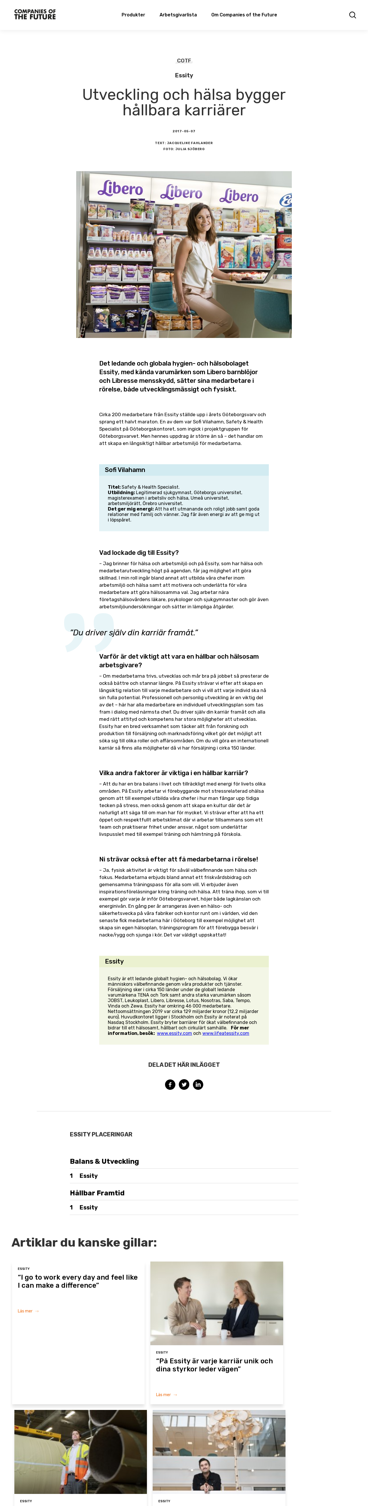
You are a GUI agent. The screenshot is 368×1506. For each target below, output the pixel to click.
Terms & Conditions (199, 1490)
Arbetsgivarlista (178, 15)
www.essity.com (174, 1033)
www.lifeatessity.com (225, 1033)
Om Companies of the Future (244, 15)
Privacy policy (266, 1490)
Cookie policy (235, 1490)
